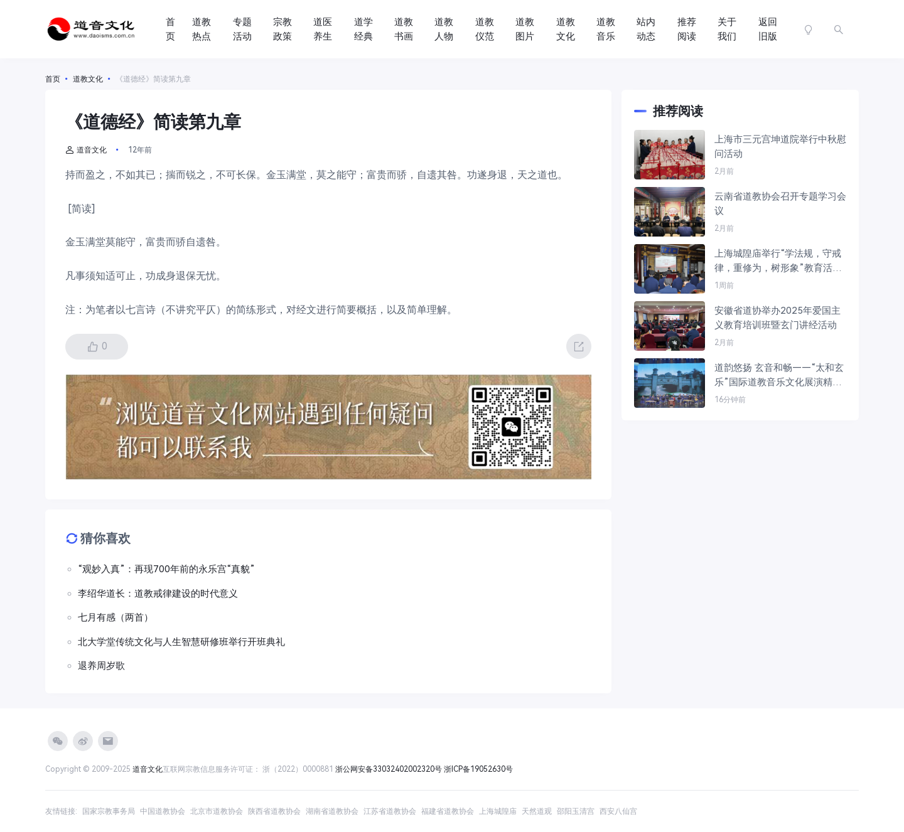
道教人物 (443, 29)
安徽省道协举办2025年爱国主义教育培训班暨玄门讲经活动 (777, 318)
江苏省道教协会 (389, 811)
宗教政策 (282, 29)
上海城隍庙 (498, 811)
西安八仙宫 (618, 811)
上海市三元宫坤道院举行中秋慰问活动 (780, 146)
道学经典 (363, 29)
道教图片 (524, 29)
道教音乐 (605, 29)
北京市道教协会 (216, 811)
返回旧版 (767, 29)
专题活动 (242, 29)
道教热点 (201, 29)
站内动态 (646, 29)
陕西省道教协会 (274, 811)
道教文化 (565, 29)
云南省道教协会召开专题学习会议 (780, 203)
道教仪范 (484, 29)
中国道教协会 (162, 811)
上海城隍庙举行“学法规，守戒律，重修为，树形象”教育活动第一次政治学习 (778, 261)
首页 (170, 29)
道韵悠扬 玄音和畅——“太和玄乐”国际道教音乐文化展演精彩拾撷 (779, 375)
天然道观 (537, 811)
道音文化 (86, 150)
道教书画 (403, 29)
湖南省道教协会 (332, 811)
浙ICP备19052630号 (478, 769)
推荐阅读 (686, 29)
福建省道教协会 (447, 811)
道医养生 (322, 29)
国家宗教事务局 (108, 811)
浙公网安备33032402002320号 (388, 769)
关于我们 (727, 29)
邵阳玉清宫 (576, 811)
